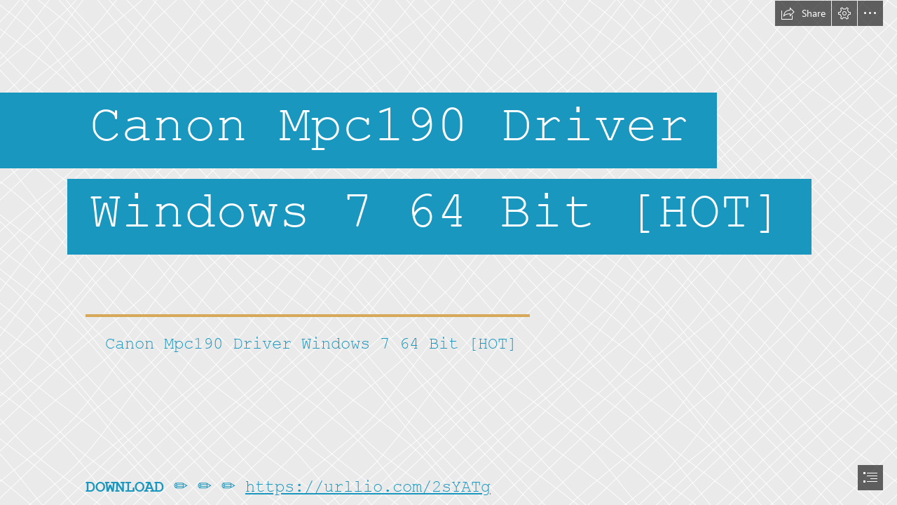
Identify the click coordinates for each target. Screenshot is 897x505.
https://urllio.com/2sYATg (368, 487)
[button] (803, 13)
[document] (448, 252)
